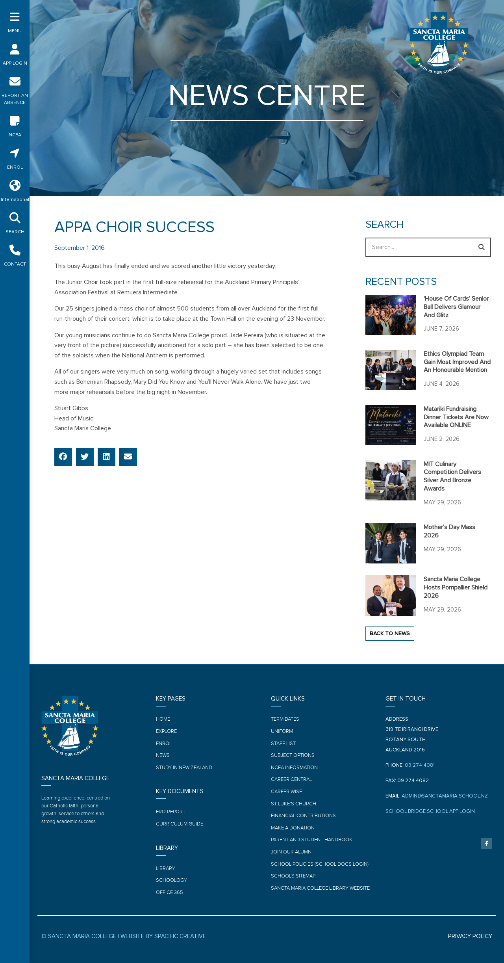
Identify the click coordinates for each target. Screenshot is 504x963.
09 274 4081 (420, 765)
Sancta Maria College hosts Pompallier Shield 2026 (455, 587)
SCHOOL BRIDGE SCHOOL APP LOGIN (430, 811)
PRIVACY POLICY (470, 936)
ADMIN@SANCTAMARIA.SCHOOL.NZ (445, 796)
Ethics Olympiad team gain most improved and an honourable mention (457, 362)
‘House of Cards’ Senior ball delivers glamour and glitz (456, 307)
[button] (63, 457)
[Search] (481, 247)
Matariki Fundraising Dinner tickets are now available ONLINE (456, 417)
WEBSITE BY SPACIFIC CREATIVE (163, 936)
